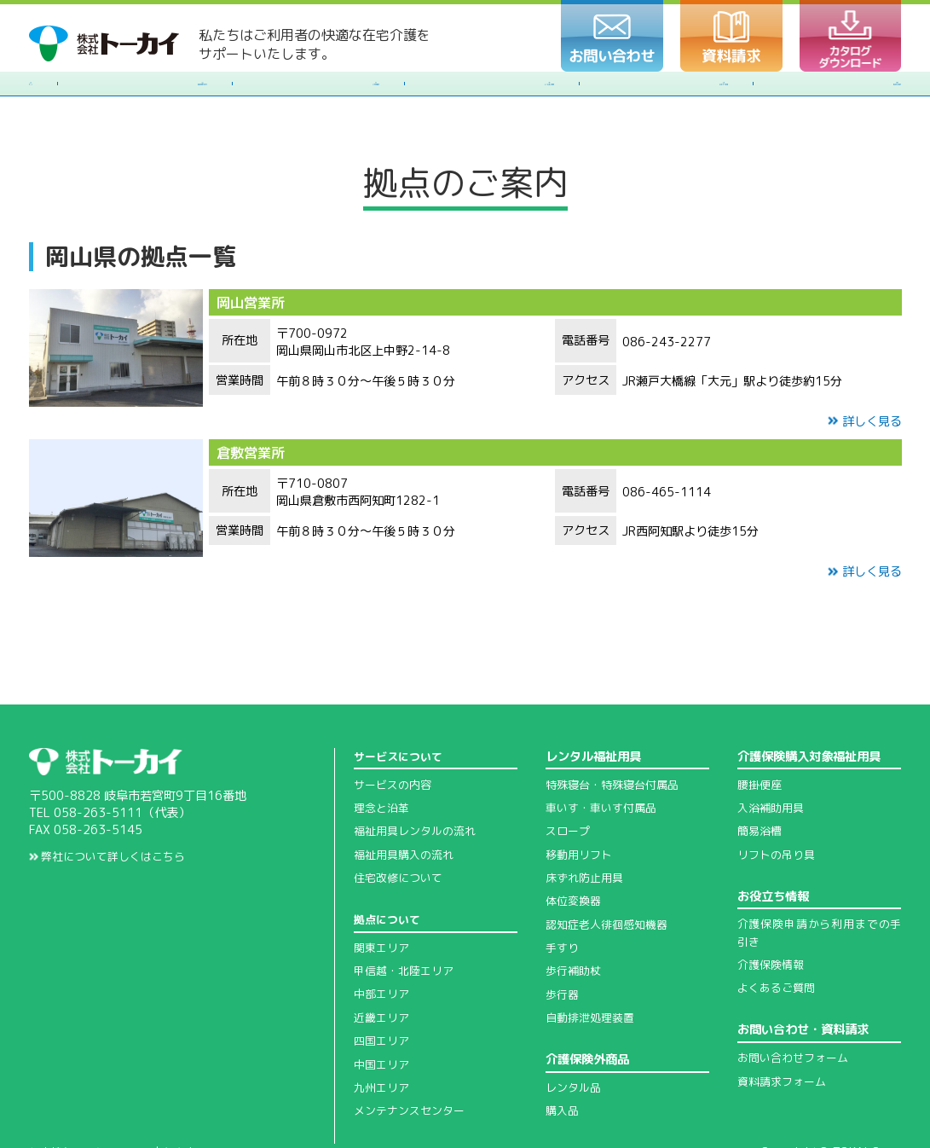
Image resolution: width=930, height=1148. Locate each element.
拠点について (389, 869)
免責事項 (196, 1102)
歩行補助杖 (575, 921)
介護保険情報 (773, 915)
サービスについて (401, 706)
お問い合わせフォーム (797, 1008)
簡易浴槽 (761, 781)
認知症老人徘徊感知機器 (611, 874)
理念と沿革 (383, 758)
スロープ (569, 781)
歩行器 (563, 944)
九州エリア (383, 1038)
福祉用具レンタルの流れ (419, 781)
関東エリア (383, 897)
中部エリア (383, 944)
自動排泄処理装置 (593, 968)
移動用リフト (581, 804)
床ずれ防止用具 (587, 828)
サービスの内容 (395, 734)
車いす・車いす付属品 (605, 758)
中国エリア (383, 1014)
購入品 (563, 1061)
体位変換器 (575, 851)
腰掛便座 (761, 734)
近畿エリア (383, 967)
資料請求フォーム (785, 1031)
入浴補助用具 (773, 758)
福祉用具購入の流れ (407, 804)
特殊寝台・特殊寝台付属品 (617, 734)
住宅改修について (401, 828)
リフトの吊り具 (779, 804)
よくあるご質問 (779, 938)
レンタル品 (575, 1038)
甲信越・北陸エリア (407, 921)
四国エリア (383, 991)
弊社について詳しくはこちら (114, 806)
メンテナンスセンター (413, 1061)
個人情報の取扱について (94, 1102)
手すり (563, 898)
